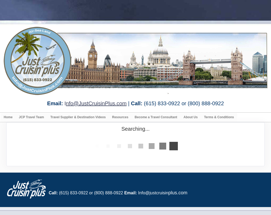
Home (8, 117)
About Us (191, 117)
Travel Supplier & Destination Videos (78, 117)
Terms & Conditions (219, 117)
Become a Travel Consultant (156, 117)
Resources (120, 117)
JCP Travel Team (31, 117)
